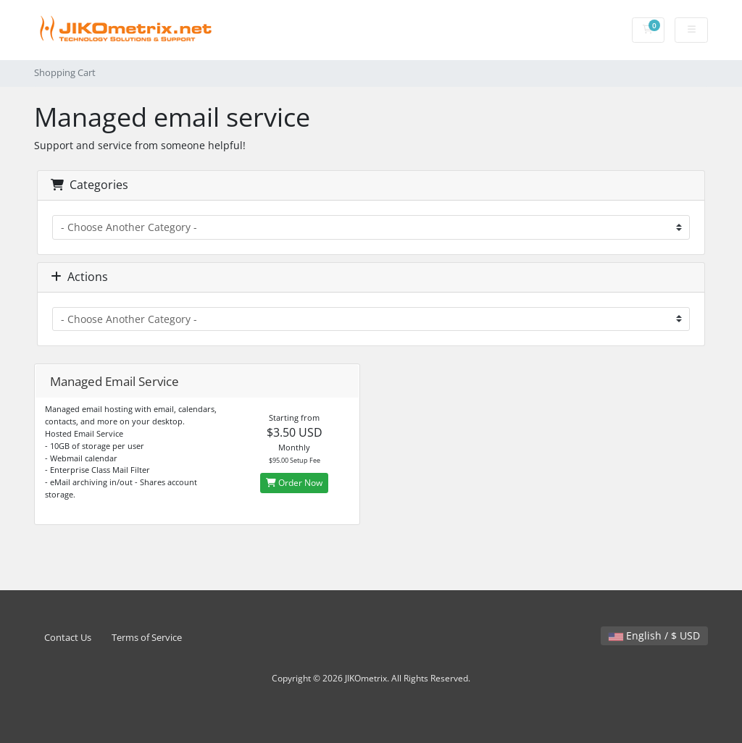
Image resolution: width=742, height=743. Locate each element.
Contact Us (67, 637)
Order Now (294, 483)
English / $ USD (654, 635)
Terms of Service (147, 637)
